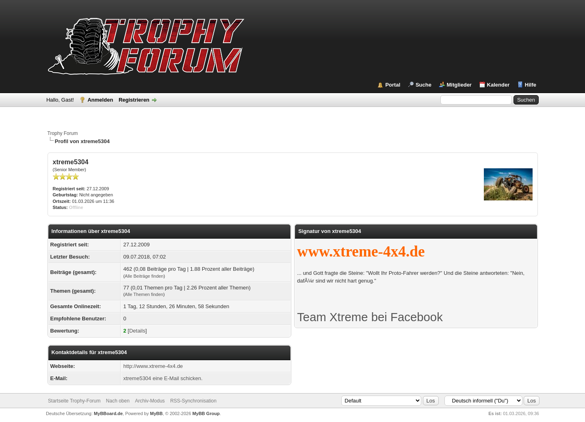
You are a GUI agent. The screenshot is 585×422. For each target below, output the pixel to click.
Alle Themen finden (144, 294)
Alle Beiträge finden (144, 276)
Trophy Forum (63, 133)
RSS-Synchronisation (193, 401)
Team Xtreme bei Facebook (370, 317)
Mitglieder (459, 85)
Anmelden (100, 100)
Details (137, 331)
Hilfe (530, 85)
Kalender (498, 85)
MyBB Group (205, 413)
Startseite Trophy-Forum (74, 401)
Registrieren (134, 100)
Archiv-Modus (150, 401)
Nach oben (118, 401)
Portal (392, 85)
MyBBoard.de (108, 413)
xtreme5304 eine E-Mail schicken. (162, 378)
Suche (423, 85)
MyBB (156, 413)
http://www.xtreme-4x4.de (153, 366)
